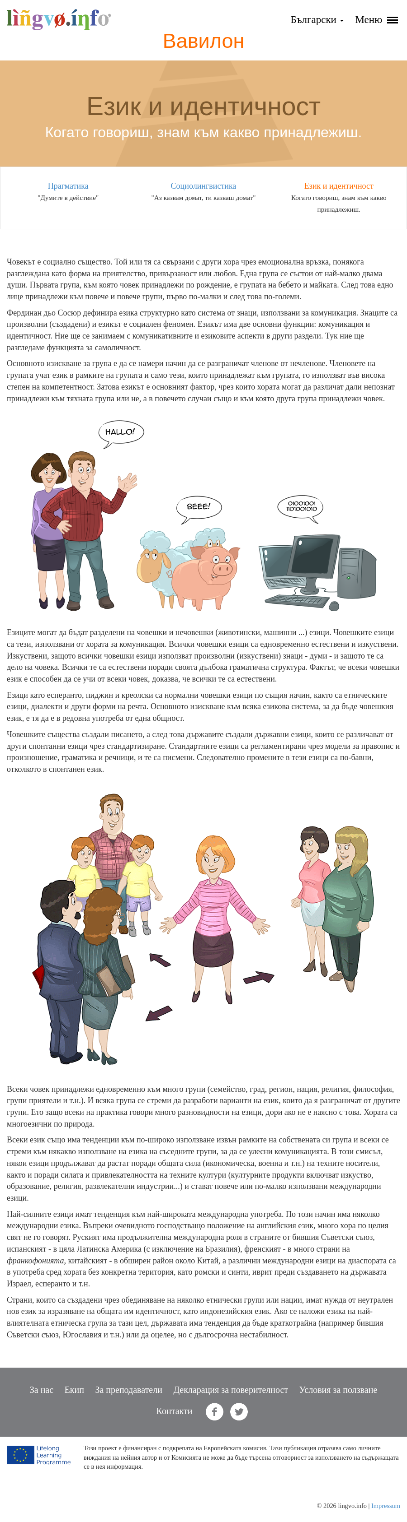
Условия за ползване (338, 1390)
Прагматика (68, 185)
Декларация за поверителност (230, 1390)
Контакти (174, 1411)
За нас (41, 1390)
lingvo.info (59, 19)
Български (316, 19)
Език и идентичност (339, 185)
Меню (376, 19)
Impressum (385, 1505)
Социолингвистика (204, 185)
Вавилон (204, 40)
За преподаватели (128, 1390)
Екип (74, 1390)
